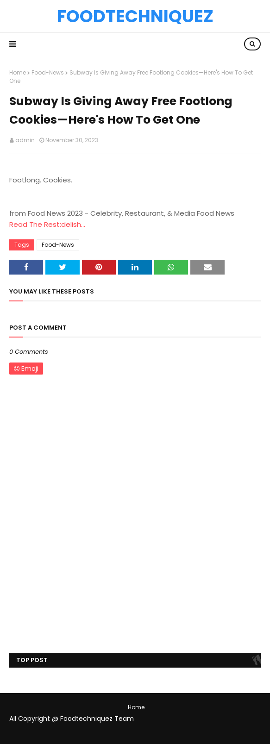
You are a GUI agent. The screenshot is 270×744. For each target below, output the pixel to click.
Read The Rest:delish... (47, 224)
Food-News (47, 72)
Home (17, 72)
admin (25, 140)
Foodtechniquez (135, 16)
